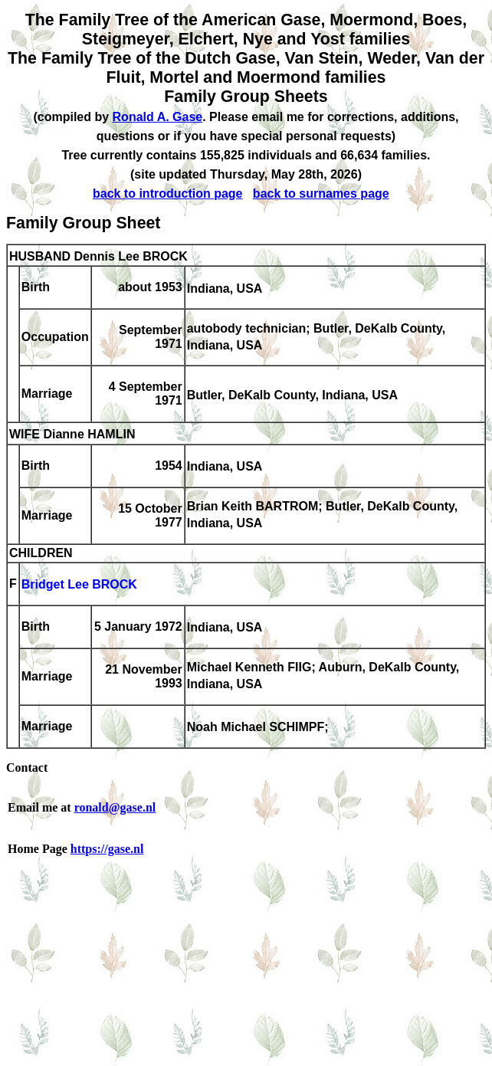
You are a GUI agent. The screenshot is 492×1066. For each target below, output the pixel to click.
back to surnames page (321, 193)
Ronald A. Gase (158, 116)
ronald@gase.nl (115, 807)
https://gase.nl (107, 848)
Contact (27, 767)
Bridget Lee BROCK (79, 585)
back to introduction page (168, 193)
